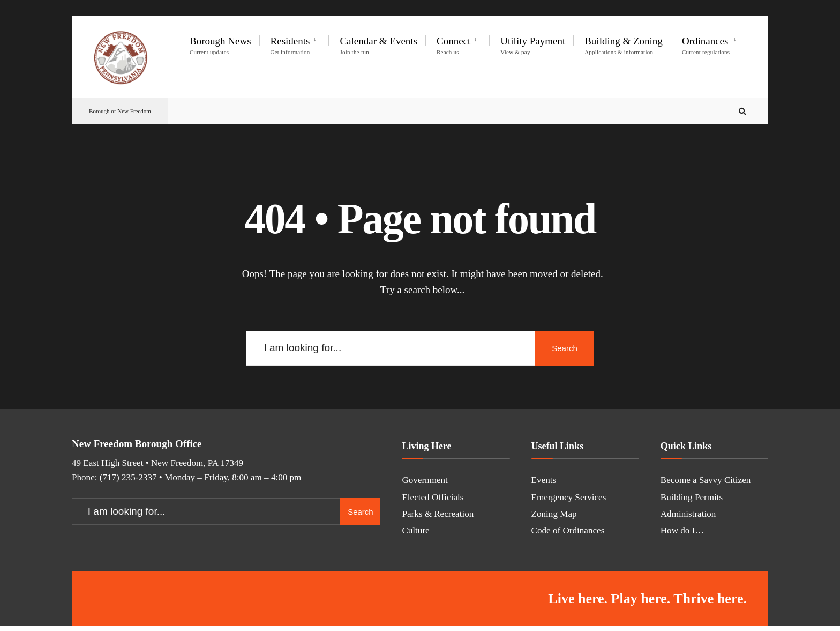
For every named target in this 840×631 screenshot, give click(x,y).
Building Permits (692, 497)
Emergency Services (568, 497)
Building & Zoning (623, 45)
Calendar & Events (378, 45)
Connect (453, 45)
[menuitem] (294, 43)
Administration (688, 514)
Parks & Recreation (438, 514)
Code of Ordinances (568, 530)
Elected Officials (432, 497)
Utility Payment (532, 45)
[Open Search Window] (742, 111)
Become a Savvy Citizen (706, 480)
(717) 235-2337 (128, 477)
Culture (415, 530)
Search (565, 348)
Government (424, 480)
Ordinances (706, 45)
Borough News (220, 45)
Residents (290, 45)
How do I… (682, 530)
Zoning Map (554, 514)
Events (544, 480)
